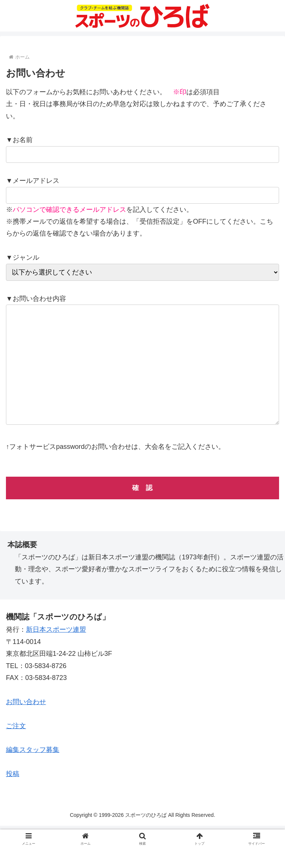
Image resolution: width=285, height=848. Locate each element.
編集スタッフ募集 (32, 772)
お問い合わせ (26, 724)
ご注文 (16, 748)
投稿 (12, 796)
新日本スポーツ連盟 (56, 651)
